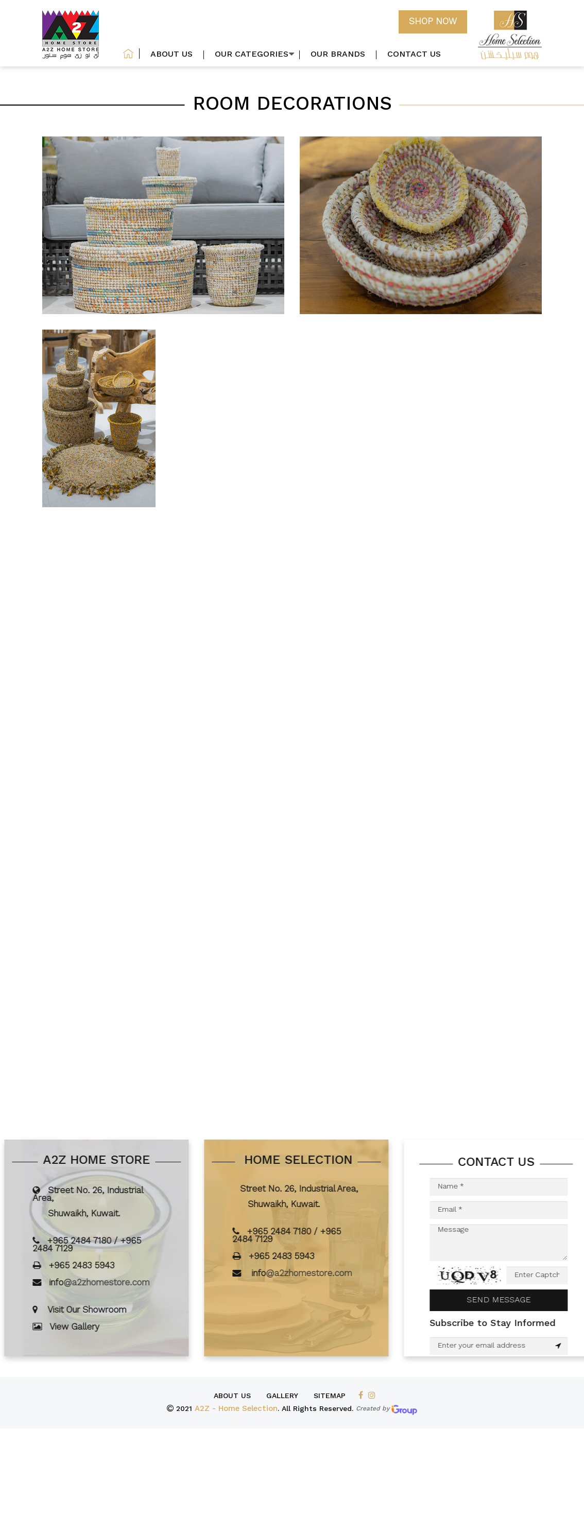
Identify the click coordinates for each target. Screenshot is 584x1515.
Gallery (282, 1396)
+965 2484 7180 (98, 1241)
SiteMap (330, 1396)
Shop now (433, 22)
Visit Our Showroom (106, 1310)
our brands (338, 55)
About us (232, 1396)
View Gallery (94, 1327)
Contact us (414, 55)
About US (171, 55)
